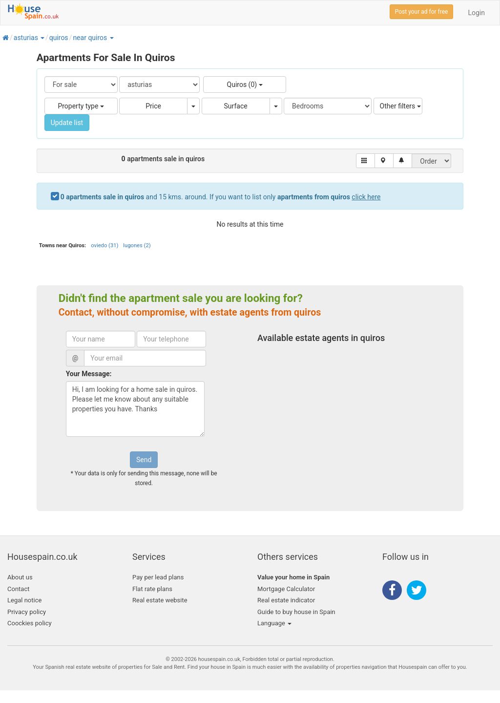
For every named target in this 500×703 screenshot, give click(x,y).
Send (143, 460)
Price (153, 106)
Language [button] (274, 623)
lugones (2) (136, 245)
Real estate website (160, 600)
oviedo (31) (104, 245)
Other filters (400, 106)
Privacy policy (26, 612)
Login (476, 13)
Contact (18, 589)
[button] (42, 38)
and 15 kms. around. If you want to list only (221, 197)
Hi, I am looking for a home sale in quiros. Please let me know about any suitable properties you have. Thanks (135, 409)
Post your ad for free (421, 11)
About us (20, 577)
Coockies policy (29, 623)
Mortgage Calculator (286, 589)
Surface (236, 106)
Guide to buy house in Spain (296, 612)
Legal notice (24, 600)
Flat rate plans (152, 589)
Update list (67, 123)
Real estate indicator (286, 600)
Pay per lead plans (158, 577)
